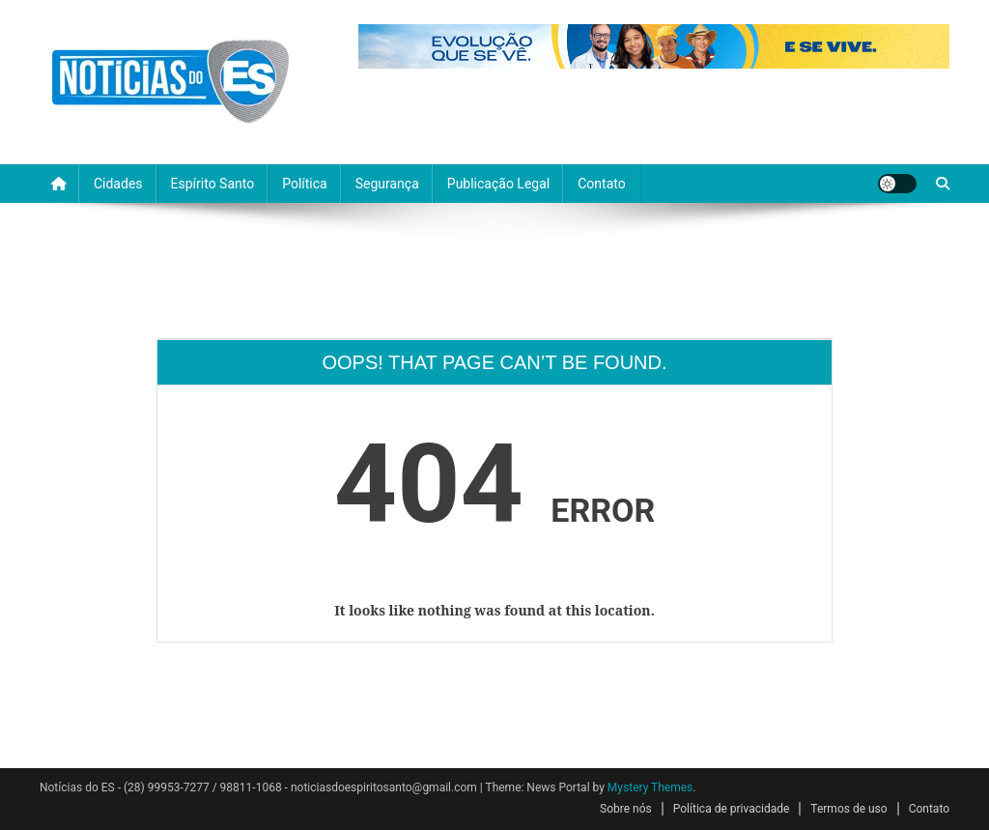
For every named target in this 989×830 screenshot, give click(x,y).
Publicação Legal (498, 183)
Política (304, 183)
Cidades (118, 183)
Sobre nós (626, 809)
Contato (601, 183)
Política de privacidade (731, 809)
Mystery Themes (650, 787)
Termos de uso (848, 809)
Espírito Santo (213, 183)
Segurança (387, 183)
